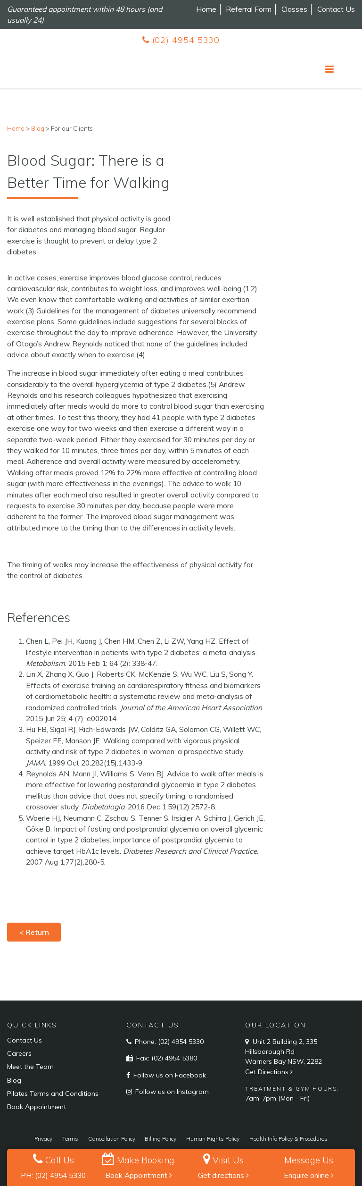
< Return (34, 932)
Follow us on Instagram (171, 1091)
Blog (14, 1080)
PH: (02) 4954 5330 (53, 1175)
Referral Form (249, 9)
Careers (19, 1053)
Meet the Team (30, 1066)
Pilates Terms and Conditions (53, 1093)
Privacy (43, 1138)
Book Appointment (138, 1175)
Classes (294, 9)
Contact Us (336, 9)
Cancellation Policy (111, 1138)
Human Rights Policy (212, 1138)
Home (206, 9)
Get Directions (270, 1072)
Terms (70, 1138)
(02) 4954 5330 (181, 39)
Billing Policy (160, 1138)
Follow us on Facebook (169, 1075)
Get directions (223, 1175)
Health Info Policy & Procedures (288, 1138)
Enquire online (309, 1175)
